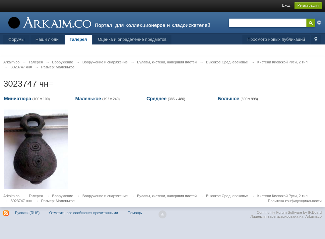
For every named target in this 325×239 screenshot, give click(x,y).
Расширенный (319, 22)
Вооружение (62, 196)
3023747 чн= (21, 201)
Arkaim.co (11, 196)
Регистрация (308, 5)
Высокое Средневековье (227, 196)
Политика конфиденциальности (295, 201)
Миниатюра (17, 98)
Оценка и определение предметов (132, 39)
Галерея (78, 39)
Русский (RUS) (27, 213)
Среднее (157, 98)
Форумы (16, 39)
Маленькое (88, 98)
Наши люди (47, 39)
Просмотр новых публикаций (276, 39)
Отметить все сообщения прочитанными (83, 213)
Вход (286, 5)
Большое (228, 98)
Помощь (135, 213)
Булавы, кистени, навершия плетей (167, 196)
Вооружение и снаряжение (105, 196)
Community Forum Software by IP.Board (289, 212)
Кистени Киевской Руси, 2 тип (282, 196)
